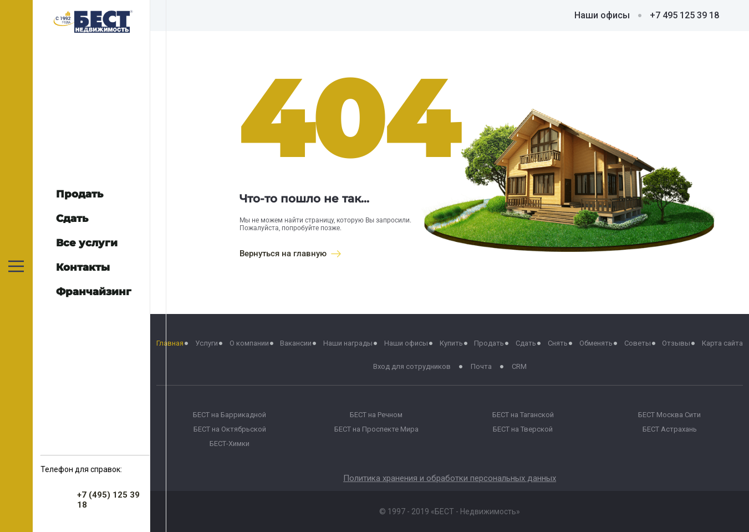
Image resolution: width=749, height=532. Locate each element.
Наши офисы (602, 15)
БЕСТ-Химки (229, 443)
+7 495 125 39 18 (684, 15)
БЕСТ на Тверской (523, 429)
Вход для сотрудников (412, 366)
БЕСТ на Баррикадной (229, 415)
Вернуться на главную (290, 254)
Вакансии (296, 343)
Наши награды (348, 343)
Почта (481, 366)
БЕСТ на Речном (376, 415)
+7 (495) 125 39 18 (108, 500)
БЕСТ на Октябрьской (229, 429)
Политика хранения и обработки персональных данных (449, 478)
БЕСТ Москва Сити (669, 415)
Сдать (526, 343)
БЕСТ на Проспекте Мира (376, 429)
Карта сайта (722, 343)
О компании (249, 343)
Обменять (596, 343)
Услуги (206, 343)
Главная (170, 343)
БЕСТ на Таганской (523, 415)
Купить (451, 343)
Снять (558, 343)
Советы (637, 343)
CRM (519, 366)
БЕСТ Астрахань (670, 429)
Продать (489, 343)
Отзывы (676, 343)
